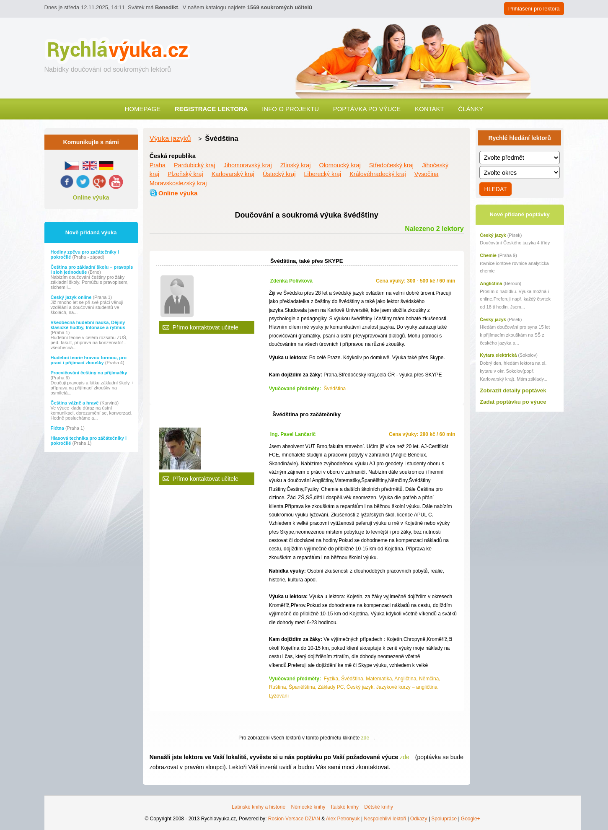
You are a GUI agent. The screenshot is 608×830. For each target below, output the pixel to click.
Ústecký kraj (279, 174)
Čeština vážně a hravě (75, 402)
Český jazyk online (72, 297)
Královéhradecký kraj (377, 174)
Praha (158, 165)
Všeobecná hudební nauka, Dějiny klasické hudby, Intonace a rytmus (88, 325)
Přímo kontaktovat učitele (205, 327)
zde (365, 738)
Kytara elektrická (498, 355)
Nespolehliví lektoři (385, 819)
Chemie (488, 255)
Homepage (143, 108)
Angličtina (491, 283)
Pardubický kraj (194, 165)
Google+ (470, 819)
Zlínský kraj (295, 165)
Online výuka (91, 197)
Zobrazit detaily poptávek (513, 390)
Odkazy (418, 819)
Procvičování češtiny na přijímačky (89, 372)
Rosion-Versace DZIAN (294, 819)
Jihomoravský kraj (248, 165)
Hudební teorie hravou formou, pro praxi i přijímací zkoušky (89, 360)
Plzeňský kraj (185, 174)
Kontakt (429, 108)
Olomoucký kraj (339, 165)
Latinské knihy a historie (258, 807)
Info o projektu (290, 108)
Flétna (58, 428)
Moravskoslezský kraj (178, 183)
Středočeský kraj (391, 165)
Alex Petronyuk (343, 819)
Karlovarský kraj (233, 174)
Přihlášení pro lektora (534, 8)
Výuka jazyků (170, 139)
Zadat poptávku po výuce (513, 402)
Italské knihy (345, 807)
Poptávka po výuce (367, 108)
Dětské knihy (378, 807)
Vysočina (426, 174)
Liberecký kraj (322, 174)
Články (470, 108)
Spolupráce (444, 819)
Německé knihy (308, 807)
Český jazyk (493, 235)
